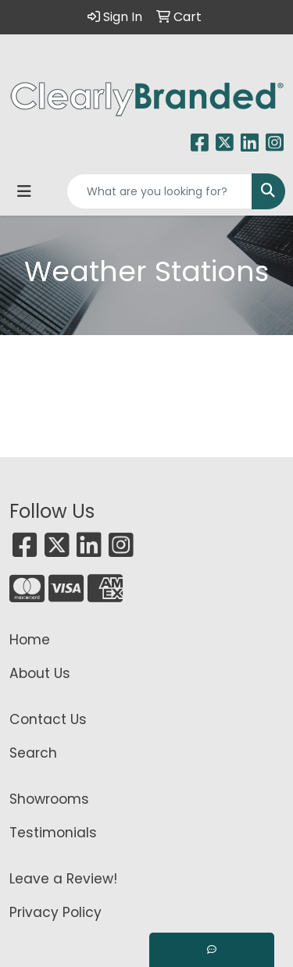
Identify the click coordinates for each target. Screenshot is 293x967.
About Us (39, 673)
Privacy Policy (55, 912)
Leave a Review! (63, 878)
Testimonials (53, 832)
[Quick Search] (159, 191)
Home (29, 639)
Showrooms (49, 799)
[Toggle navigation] (24, 191)
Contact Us (48, 719)
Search (33, 753)
